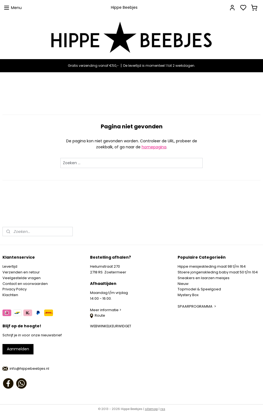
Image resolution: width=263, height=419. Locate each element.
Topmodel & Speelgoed (199, 289)
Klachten (10, 294)
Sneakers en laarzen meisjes (204, 278)
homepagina (154, 147)
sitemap (151, 409)
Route (97, 315)
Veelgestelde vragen (21, 278)
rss (162, 409)
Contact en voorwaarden (25, 283)
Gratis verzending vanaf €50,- (93, 65)
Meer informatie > (106, 310)
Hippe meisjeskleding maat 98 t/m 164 (212, 266)
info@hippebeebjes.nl (29, 368)
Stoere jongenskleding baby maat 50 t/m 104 (218, 272)
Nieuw (183, 283)
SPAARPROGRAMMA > (197, 306)
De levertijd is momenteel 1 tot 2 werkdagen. (159, 65)
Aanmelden (18, 349)
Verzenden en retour (21, 272)
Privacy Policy (14, 289)
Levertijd (9, 266)
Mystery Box (188, 294)
